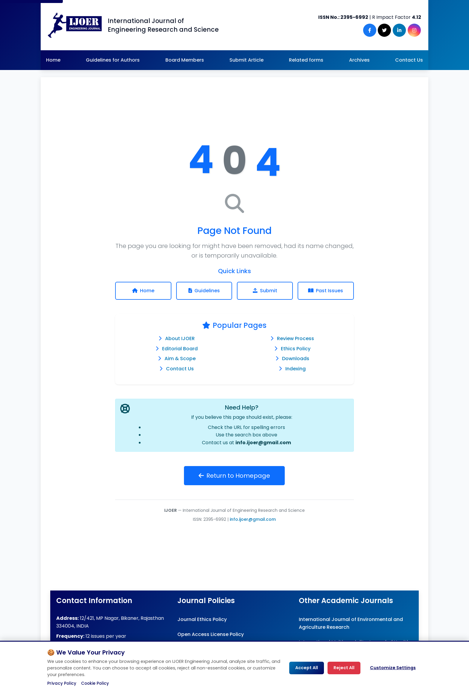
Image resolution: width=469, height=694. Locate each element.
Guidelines (204, 290)
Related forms (306, 60)
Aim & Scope (180, 358)
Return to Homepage (234, 475)
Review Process (295, 338)
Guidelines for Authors (113, 60)
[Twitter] (385, 30)
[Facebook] (371, 30)
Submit (265, 290)
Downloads (295, 358)
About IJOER (180, 338)
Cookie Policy (95, 683)
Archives (359, 60)
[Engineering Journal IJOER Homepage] (75, 25)
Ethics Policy (295, 348)
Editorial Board (180, 348)
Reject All (344, 668)
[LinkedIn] (400, 30)
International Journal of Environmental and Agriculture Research (351, 623)
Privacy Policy (61, 683)
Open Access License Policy (210, 634)
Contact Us (409, 60)
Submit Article (246, 60)
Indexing (295, 368)
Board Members (184, 60)
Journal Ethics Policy (202, 619)
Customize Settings (393, 668)
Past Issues (325, 290)
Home (53, 60)
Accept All (306, 668)
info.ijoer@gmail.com (263, 442)
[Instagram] (414, 30)
